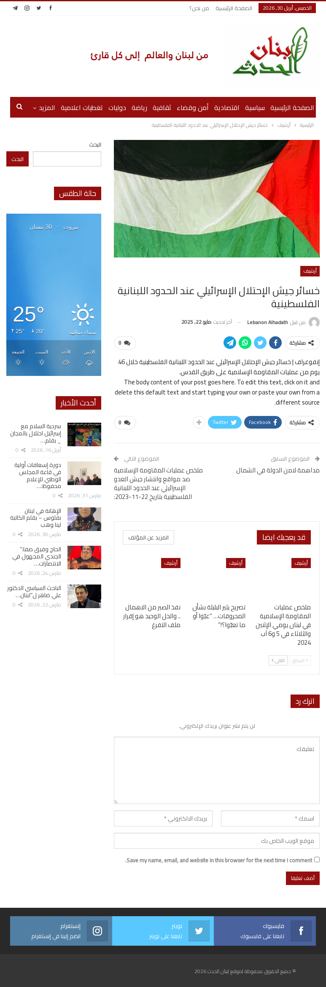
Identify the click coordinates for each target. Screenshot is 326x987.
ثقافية (162, 107)
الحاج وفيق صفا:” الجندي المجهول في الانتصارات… (36, 556)
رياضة (139, 107)
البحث (95, 144)
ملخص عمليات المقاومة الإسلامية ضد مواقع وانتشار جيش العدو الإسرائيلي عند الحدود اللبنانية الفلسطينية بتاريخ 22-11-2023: (158, 483)
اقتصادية (227, 107)
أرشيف (310, 271)
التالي (278, 660)
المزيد (47, 107)
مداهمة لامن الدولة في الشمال (278, 470)
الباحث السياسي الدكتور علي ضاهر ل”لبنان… (34, 591)
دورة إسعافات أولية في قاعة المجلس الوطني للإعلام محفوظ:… (37, 475)
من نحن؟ (199, 8)
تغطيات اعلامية (82, 107)
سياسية (255, 107)
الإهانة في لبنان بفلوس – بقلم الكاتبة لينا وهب (35, 518)
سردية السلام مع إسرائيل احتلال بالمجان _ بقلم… (35, 433)
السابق (300, 660)
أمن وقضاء (193, 107)
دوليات (117, 107)
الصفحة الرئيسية (234, 8)
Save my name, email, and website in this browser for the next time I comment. (218, 860)
